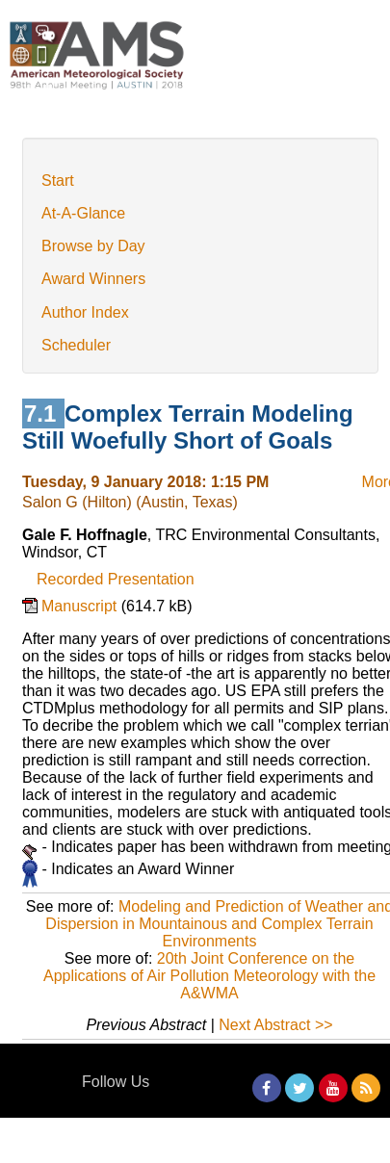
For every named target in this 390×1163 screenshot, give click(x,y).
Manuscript (81, 606)
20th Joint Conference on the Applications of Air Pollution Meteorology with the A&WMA (209, 975)
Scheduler (76, 345)
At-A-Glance (83, 213)
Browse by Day (93, 246)
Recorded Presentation (116, 579)
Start (57, 180)
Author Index (85, 312)
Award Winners (93, 279)
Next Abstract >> (275, 1025)
